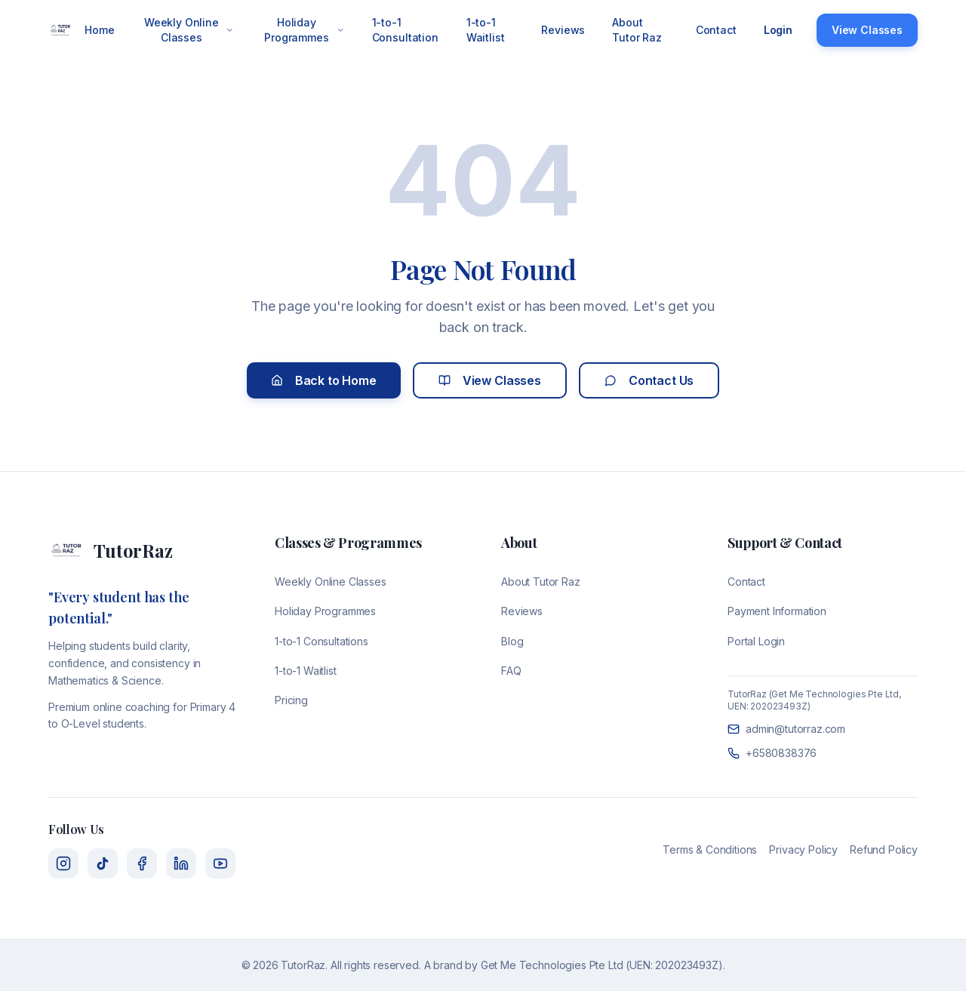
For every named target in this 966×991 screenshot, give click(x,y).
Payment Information (777, 611)
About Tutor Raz (637, 30)
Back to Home (324, 380)
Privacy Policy (803, 849)
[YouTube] (220, 863)
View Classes (867, 29)
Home (99, 29)
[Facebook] (142, 863)
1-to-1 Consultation (405, 30)
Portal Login (756, 641)
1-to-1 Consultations (321, 641)
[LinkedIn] (181, 863)
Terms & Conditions (710, 849)
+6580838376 (772, 752)
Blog (512, 641)
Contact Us (649, 380)
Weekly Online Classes (189, 30)
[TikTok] (103, 863)
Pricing (291, 700)
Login (778, 29)
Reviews (563, 29)
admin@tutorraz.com (786, 728)
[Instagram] (63, 863)
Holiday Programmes (304, 30)
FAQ (511, 670)
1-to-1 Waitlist (485, 30)
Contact (716, 29)
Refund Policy (884, 849)
